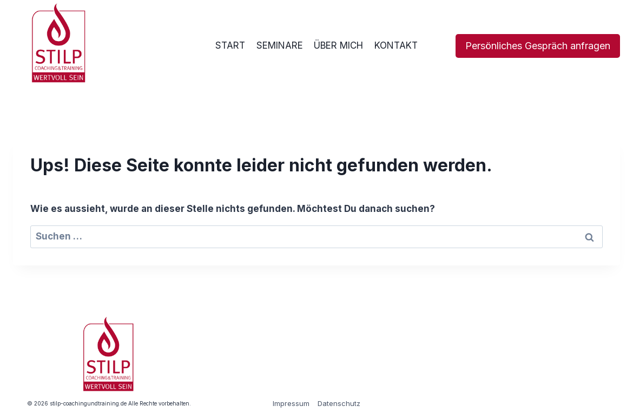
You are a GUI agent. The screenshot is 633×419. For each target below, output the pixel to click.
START (230, 45)
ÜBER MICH (338, 45)
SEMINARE (279, 45)
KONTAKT (396, 45)
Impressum (291, 403)
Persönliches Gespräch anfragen (537, 45)
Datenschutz (339, 403)
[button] (24, 395)
